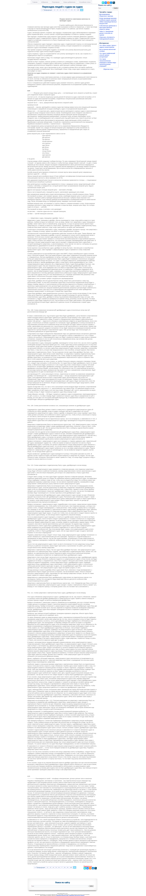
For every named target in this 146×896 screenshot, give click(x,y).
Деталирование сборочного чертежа (106, 15)
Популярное (56, 2)
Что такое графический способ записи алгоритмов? (107, 55)
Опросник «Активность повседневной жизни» (107, 38)
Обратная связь (108, 69)
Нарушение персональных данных (76, 895)
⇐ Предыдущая (47, 10)
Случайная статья (84, 2)
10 (78, 10)
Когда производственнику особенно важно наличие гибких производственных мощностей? (108, 20)
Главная (34, 2)
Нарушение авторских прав (62, 895)
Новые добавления (69, 2)
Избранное (44, 2)
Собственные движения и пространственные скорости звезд (108, 27)
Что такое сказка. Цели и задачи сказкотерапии (107, 46)
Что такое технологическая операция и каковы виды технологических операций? (107, 62)
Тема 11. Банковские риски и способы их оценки (106, 33)
